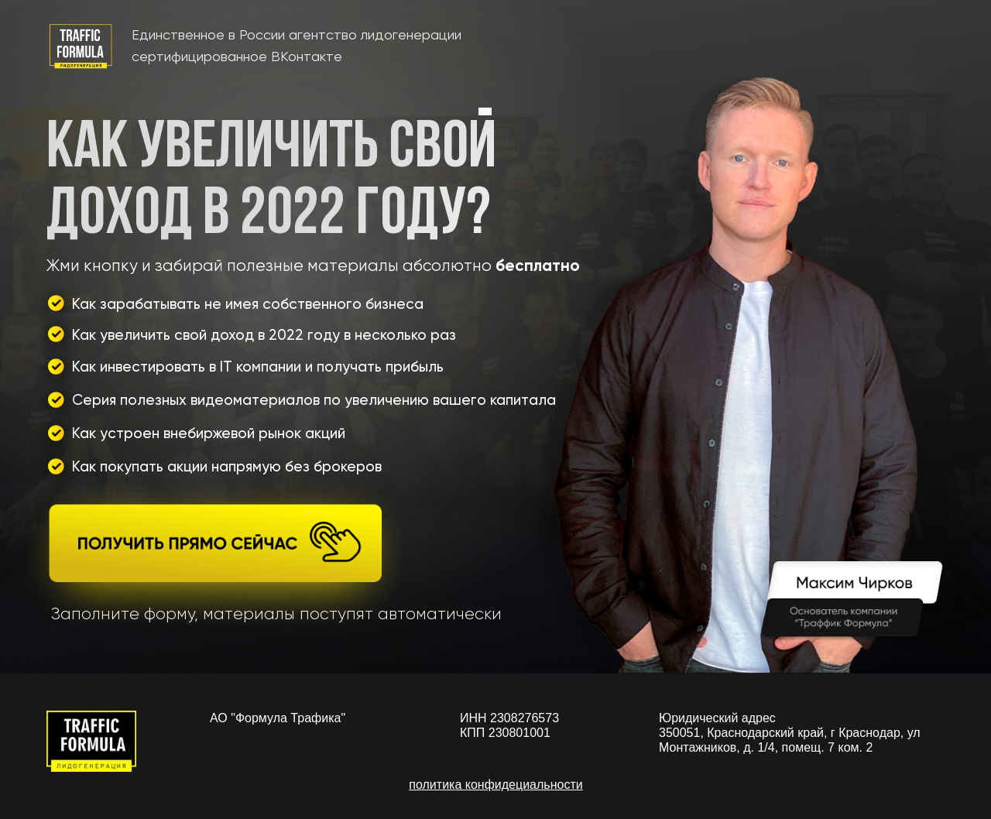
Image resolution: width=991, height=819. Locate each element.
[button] (215, 554)
